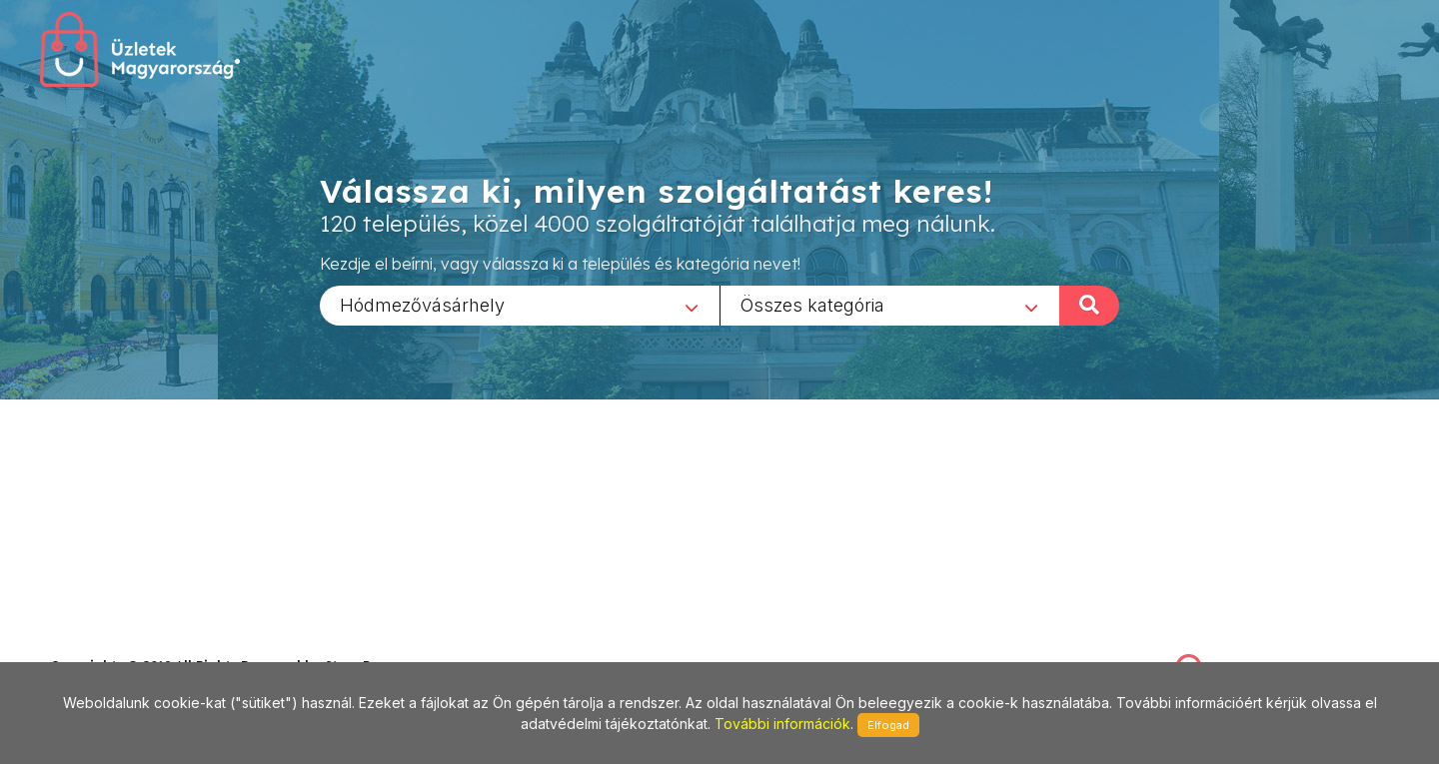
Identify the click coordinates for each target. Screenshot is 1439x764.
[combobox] (520, 305)
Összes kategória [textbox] (812, 304)
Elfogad (888, 725)
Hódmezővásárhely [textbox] (422, 304)
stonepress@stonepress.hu (130, 643)
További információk (782, 723)
